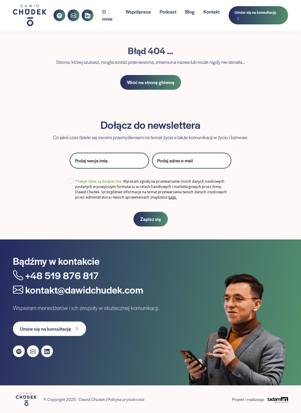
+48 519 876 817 (56, 275)
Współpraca (138, 11)
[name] (109, 161)
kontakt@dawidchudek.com (78, 290)
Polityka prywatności (126, 399)
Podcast (168, 11)
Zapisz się (150, 219)
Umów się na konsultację (255, 15)
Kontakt (211, 11)
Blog (190, 11)
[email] (191, 161)
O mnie (107, 15)
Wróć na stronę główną (150, 82)
